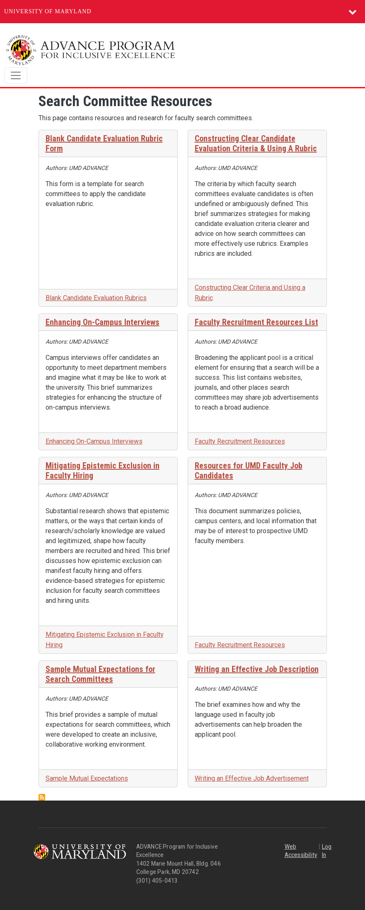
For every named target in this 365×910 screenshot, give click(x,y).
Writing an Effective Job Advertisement (252, 778)
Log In (327, 851)
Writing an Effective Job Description (257, 669)
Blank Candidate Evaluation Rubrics (96, 298)
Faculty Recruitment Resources (240, 441)
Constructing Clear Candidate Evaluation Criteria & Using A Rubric (256, 143)
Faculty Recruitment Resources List (256, 322)
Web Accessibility (301, 851)
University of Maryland (48, 11)
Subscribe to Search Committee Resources (42, 797)
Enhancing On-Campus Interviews (103, 322)
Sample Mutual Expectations (87, 778)
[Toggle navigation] (15, 75)
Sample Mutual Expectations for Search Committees (100, 674)
